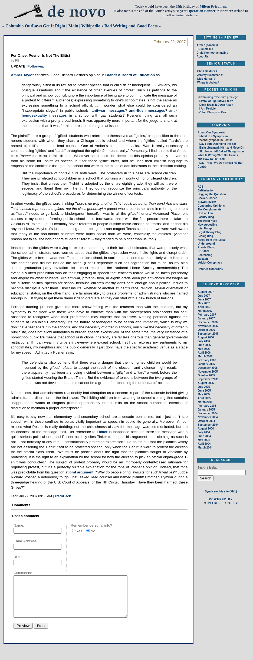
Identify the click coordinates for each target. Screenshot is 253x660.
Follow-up (35, 66)
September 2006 (208, 333)
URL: (18, 557)
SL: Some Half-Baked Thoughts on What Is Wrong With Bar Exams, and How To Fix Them (221, 155)
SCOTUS (203, 251)
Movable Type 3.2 (221, 503)
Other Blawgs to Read (213, 112)
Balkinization (206, 190)
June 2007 (204, 299)
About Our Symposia (211, 132)
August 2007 (206, 291)
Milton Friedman (213, 6)
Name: (19, 525)
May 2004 (204, 439)
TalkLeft (203, 258)
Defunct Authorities (210, 269)
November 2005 (208, 371)
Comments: (23, 573)
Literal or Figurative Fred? (216, 101)
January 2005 (206, 409)
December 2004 (208, 413)
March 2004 (205, 447)
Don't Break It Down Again (216, 104)
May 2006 (204, 348)
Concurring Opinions (211, 205)
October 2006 (206, 329)
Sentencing (205, 255)
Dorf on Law (205, 213)
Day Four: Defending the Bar (217, 143)
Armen (201, 45)
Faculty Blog (206, 217)
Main (73, 26)
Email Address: (26, 541)
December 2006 (208, 322)
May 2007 (204, 303)
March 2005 (205, 402)
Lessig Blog (205, 236)
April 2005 (204, 398)
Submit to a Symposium (213, 136)
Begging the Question (212, 194)
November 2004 (208, 417)
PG (199, 48)
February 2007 (207, 314)
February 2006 (207, 360)
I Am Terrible (207, 108)
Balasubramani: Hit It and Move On (221, 147)
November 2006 (208, 326)
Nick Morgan (205, 78)
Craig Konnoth (206, 52)
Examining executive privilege (218, 97)
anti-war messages (108, 110)
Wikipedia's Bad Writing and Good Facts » (121, 26)
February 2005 (207, 405)
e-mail (211, 45)
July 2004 (204, 432)
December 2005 (208, 367)
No (93, 531)
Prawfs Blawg (206, 247)
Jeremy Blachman (209, 74)
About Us (203, 56)
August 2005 (206, 383)
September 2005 (208, 379)
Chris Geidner (206, 71)
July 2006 (204, 341)
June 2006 (204, 345)
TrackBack (63, 496)
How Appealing (207, 224)
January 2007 (206, 318)
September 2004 (208, 424)
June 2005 (204, 390)
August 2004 (206, 428)
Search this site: (207, 467)
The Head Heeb (207, 220)
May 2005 (204, 394)
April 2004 (204, 443)
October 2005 (206, 375)
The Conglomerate (210, 209)
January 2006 (206, 364)
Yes (79, 531)
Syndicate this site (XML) (221, 491)
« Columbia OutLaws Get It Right (33, 26)
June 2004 (204, 436)
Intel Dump (205, 228)
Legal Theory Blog (209, 232)
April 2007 (204, 307)
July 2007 (204, 295)
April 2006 (204, 352)
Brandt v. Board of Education (130, 75)
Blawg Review (207, 201)
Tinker (102, 432)
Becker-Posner (207, 198)
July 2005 (204, 386)
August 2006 (206, 337)
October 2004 (206, 420)
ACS (200, 186)
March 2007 (205, 310)
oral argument (82, 472)
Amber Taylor (22, 75)
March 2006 (205, 356)
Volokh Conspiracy (210, 262)
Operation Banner (201, 11)
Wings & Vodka (207, 82)
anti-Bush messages (147, 110)
